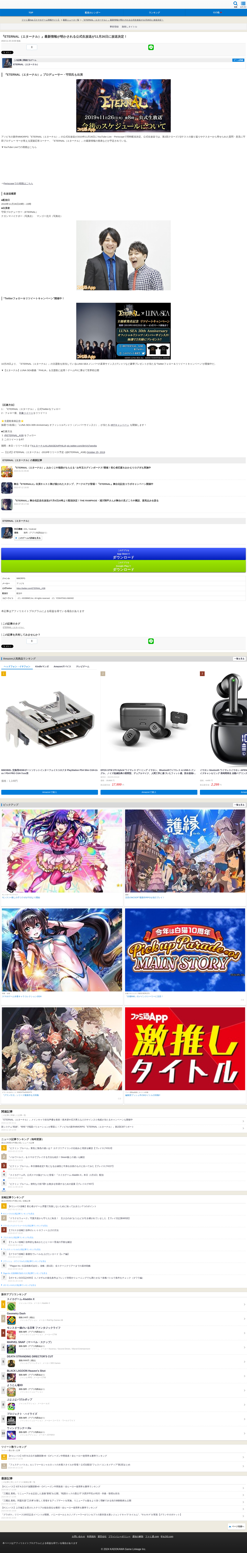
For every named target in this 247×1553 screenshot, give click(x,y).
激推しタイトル (129, 26)
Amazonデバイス (62, 666)
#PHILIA (61, 445)
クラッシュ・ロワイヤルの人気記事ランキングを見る (24, 1261)
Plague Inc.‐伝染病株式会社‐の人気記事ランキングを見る (25, 1273)
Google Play (123, 566)
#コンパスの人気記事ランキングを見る (18, 1214)
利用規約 (91, 1536)
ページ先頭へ (238, 1526)
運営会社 (102, 1536)
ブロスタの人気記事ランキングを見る (18, 1237)
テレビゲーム (82, 666)
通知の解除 (137, 1536)
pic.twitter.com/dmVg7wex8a (82, 445)
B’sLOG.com (167, 1536)
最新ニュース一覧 (71, 20)
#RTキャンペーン (120, 425)
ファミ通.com (152, 1536)
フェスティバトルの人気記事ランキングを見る (21, 1249)
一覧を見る (239, 658)
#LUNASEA (51, 445)
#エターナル (38, 445)
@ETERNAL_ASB (14, 435)
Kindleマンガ (42, 666)
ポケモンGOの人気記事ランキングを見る (19, 1285)
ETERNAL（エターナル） (14, 627)
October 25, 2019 (96, 452)
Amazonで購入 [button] (49, 792)
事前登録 (114, 26)
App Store (123, 554)
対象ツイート (26, 413)
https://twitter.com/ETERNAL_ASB (31, 588)
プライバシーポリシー (119, 1536)
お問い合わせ (78, 1536)
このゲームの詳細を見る (29, 538)
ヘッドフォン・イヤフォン (17, 666)
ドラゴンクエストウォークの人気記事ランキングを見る (25, 1226)
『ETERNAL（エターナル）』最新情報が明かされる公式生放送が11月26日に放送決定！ (123, 20)
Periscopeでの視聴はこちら (18, 183)
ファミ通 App (11, 5)
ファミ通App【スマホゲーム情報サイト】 (41, 20)
